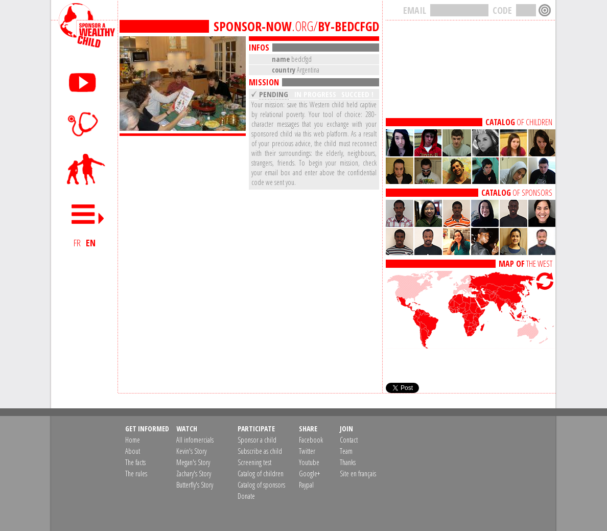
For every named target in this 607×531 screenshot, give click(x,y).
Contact (349, 440)
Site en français (358, 473)
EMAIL (414, 10)
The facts (135, 462)
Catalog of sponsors (261, 485)
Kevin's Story (191, 451)
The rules (136, 473)
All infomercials (195, 440)
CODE (502, 10)
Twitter (307, 451)
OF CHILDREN (518, 122)
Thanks (348, 462)
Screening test (254, 462)
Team (346, 451)
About (132, 451)
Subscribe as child (260, 451)
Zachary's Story (193, 473)
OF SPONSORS (516, 193)
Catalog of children (261, 473)
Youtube (309, 462)
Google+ (309, 473)
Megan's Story (193, 462)
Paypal (306, 485)
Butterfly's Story (194, 485)
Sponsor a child (257, 440)
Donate (246, 496)
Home (132, 440)
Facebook (311, 440)
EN (91, 243)
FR (77, 243)
